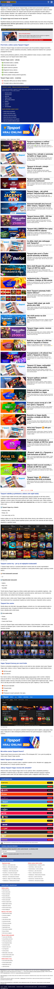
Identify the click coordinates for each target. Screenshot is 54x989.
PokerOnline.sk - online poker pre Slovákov (36, 813)
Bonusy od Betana (5, 931)
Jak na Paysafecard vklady (7, 942)
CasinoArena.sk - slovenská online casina (36, 811)
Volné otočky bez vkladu (6, 919)
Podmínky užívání (20, 986)
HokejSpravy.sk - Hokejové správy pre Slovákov (37, 807)
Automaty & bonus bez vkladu (9, 115)
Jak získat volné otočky (6, 921)
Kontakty (5, 986)
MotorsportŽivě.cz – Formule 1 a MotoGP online (11, 807)
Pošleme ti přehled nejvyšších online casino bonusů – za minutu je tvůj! (20, 782)
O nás (2, 986)
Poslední (32, 490)
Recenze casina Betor (6, 893)
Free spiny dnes (5, 917)
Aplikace (6, 101)
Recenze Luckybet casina (6, 901)
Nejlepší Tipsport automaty (7, 903)
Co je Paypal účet (5, 948)
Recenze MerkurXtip (5, 895)
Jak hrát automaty (5, 950)
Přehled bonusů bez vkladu (7, 913)
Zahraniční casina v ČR (6, 946)
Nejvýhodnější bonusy (6, 927)
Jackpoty (7, 104)
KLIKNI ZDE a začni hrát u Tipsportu (35, 39)
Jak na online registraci (10, 99)
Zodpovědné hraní (6, 972)
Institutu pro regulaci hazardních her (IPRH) (36, 971)
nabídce (46, 762)
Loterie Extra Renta (5, 966)
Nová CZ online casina (6, 891)
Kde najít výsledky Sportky (7, 962)
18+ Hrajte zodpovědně (42, 986)
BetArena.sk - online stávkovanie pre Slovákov (11, 809)
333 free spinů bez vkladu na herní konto (25, 677)
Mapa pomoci (34, 982)
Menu (52, 2)
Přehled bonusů (8, 94)
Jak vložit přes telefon (6, 944)
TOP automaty (8, 106)
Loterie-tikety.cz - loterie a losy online (35, 799)
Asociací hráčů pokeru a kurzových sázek (23, 972)
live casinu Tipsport (22, 606)
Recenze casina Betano (6, 897)
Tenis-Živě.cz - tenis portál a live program (10, 805)
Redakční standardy (11, 986)
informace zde (22, 978)
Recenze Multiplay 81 (6, 909)
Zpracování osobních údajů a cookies (30, 986)
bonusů (42, 772)
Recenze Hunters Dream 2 (7, 907)
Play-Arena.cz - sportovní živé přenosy (35, 809)
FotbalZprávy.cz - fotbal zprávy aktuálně (10, 801)
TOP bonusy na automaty (6, 923)
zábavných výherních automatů (30, 496)
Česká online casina (5, 889)
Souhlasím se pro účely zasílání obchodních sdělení (18, 786)
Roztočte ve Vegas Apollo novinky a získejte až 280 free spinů (38, 417)
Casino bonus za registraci (9, 111)
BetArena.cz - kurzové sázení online (9, 797)
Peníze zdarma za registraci (7, 929)
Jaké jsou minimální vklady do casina (11, 120)
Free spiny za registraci (6, 915)
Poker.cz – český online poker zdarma (35, 805)
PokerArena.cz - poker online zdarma (35, 803)
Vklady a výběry (8, 97)
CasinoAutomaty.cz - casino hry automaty (36, 801)
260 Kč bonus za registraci (7, 933)
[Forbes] (31, 848)
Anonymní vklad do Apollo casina (8, 954)
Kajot (41, 568)
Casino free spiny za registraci (9, 117)
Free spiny (7, 103)
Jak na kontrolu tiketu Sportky (7, 960)
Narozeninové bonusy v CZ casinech (11, 118)
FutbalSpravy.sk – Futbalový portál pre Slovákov (11, 813)
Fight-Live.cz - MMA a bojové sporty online (10, 799)
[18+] (48, 2)
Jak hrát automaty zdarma (6, 956)
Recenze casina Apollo (6, 899)
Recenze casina (8, 92)
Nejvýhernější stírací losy (6, 964)
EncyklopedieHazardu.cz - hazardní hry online (37, 797)
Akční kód (7, 96)
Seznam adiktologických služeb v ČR (24, 982)
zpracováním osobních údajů (13, 786)
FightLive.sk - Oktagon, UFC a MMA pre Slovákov (11, 811)
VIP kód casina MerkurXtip (7, 940)
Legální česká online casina (9, 113)
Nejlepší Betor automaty (6, 905)
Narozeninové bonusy (6, 925)
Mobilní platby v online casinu (7, 952)
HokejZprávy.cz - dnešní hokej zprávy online (10, 803)
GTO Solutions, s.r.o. (4, 988)
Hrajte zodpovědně (3, 975)
